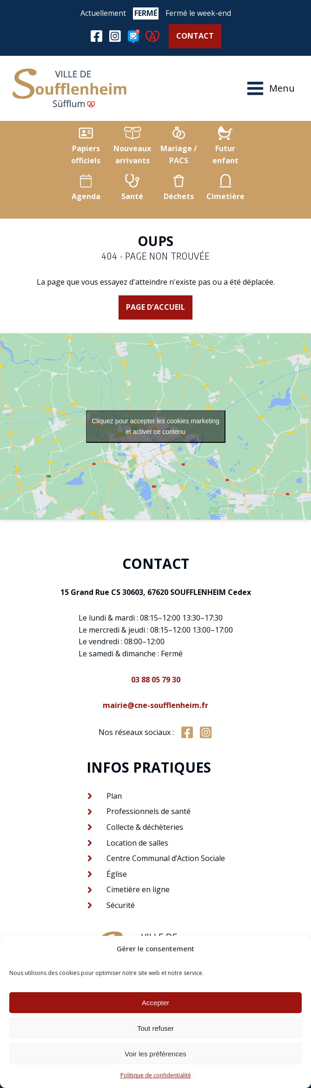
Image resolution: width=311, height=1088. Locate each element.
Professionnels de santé (148, 811)
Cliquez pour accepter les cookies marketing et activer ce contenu (155, 426)
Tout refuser (155, 1028)
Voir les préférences (155, 1054)
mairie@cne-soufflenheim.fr (155, 705)
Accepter (155, 1003)
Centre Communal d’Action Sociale (165, 858)
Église (116, 874)
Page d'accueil (155, 307)
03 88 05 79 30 (155, 679)
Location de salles (137, 843)
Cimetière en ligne (138, 889)
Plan (114, 796)
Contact (195, 36)
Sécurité (120, 905)
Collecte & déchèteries (144, 827)
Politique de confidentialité (155, 1075)
